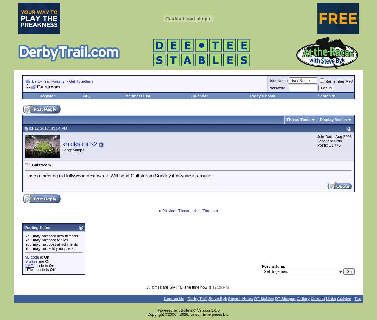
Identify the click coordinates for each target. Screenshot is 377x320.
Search (324, 96)
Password (277, 88)
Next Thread (204, 211)
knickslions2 (80, 144)
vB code (32, 257)
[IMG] (30, 265)
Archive (344, 299)
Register (47, 96)
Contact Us (174, 299)
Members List (137, 96)
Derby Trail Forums (48, 81)
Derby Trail (197, 299)
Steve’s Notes (240, 299)
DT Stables (264, 299)
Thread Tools (299, 120)
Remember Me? (336, 81)
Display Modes (333, 120)
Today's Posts (262, 96)
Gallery (303, 299)
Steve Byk (217, 299)
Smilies (31, 261)
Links (331, 299)
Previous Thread (176, 211)
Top (358, 299)
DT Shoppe (285, 299)
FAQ (87, 96)
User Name (278, 81)
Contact (318, 299)
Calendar (199, 96)
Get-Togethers (81, 81)
